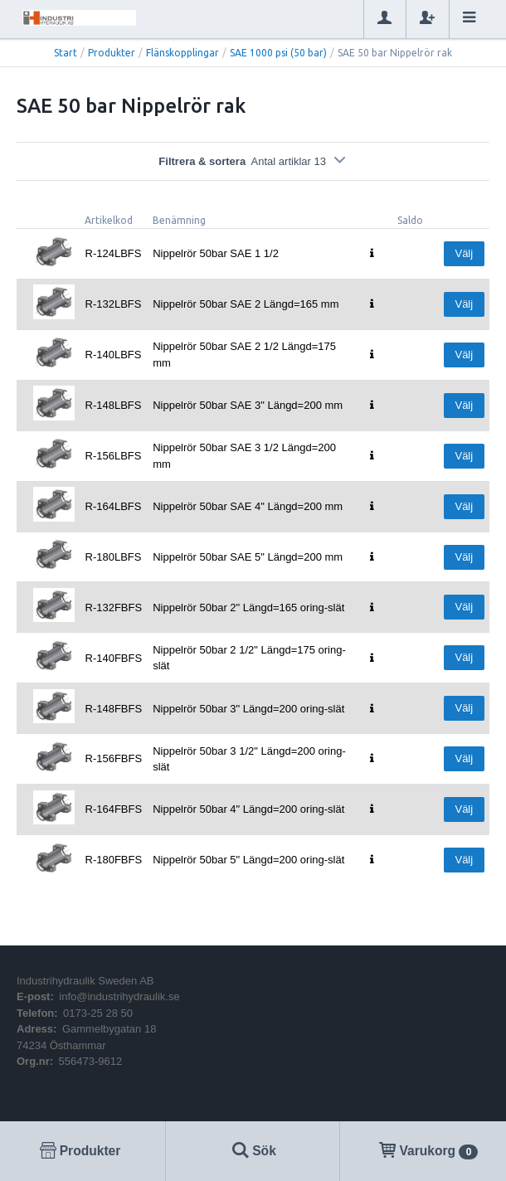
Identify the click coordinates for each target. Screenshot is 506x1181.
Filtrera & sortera (252, 161)
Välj (464, 253)
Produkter (111, 52)
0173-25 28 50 (98, 1013)
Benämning (179, 220)
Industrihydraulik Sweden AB (85, 980)
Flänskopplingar (182, 52)
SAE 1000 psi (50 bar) (278, 52)
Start (65, 52)
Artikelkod (109, 220)
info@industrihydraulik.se (119, 996)
